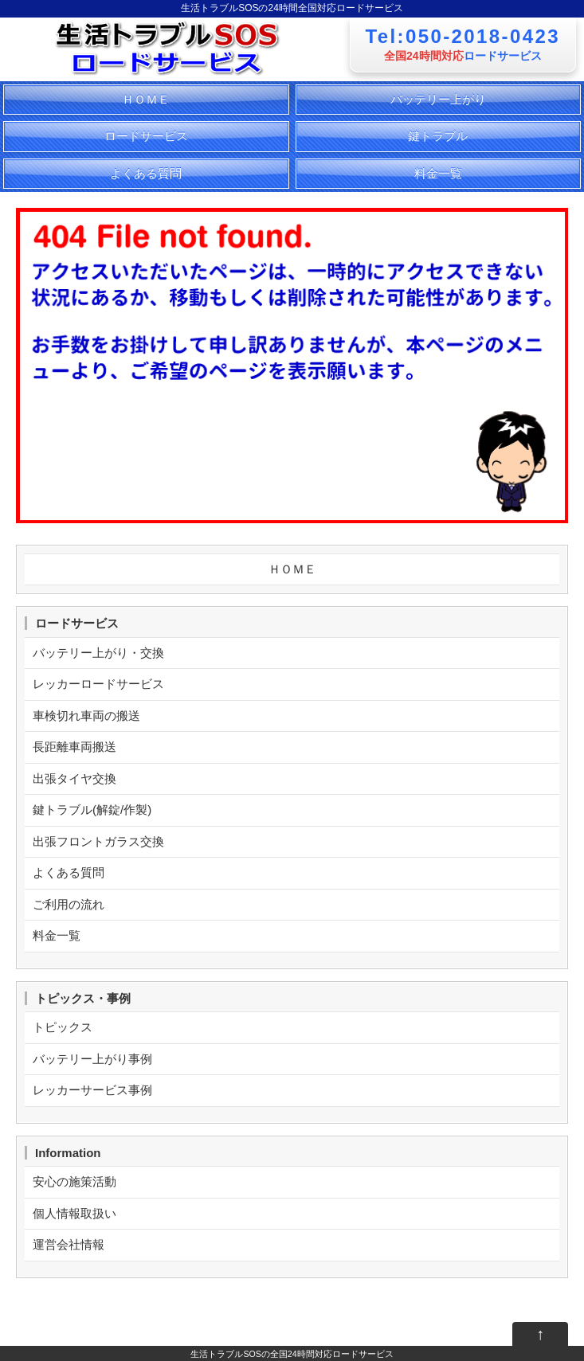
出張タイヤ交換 (74, 778)
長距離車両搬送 (74, 746)
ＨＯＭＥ (146, 99)
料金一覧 (438, 173)
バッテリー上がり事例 (92, 1059)
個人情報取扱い (74, 1213)
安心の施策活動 (74, 1181)
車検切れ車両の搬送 (86, 715)
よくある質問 (146, 173)
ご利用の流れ (68, 904)
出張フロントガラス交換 (98, 841)
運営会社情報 (68, 1244)
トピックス (62, 1027)
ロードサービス (146, 136)
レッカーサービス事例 (92, 1090)
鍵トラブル (438, 136)
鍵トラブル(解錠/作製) (92, 809)
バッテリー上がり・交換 (98, 652)
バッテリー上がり (438, 99)
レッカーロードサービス (98, 683)
